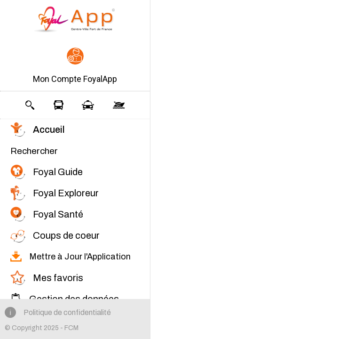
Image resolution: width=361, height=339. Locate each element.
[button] (75, 66)
